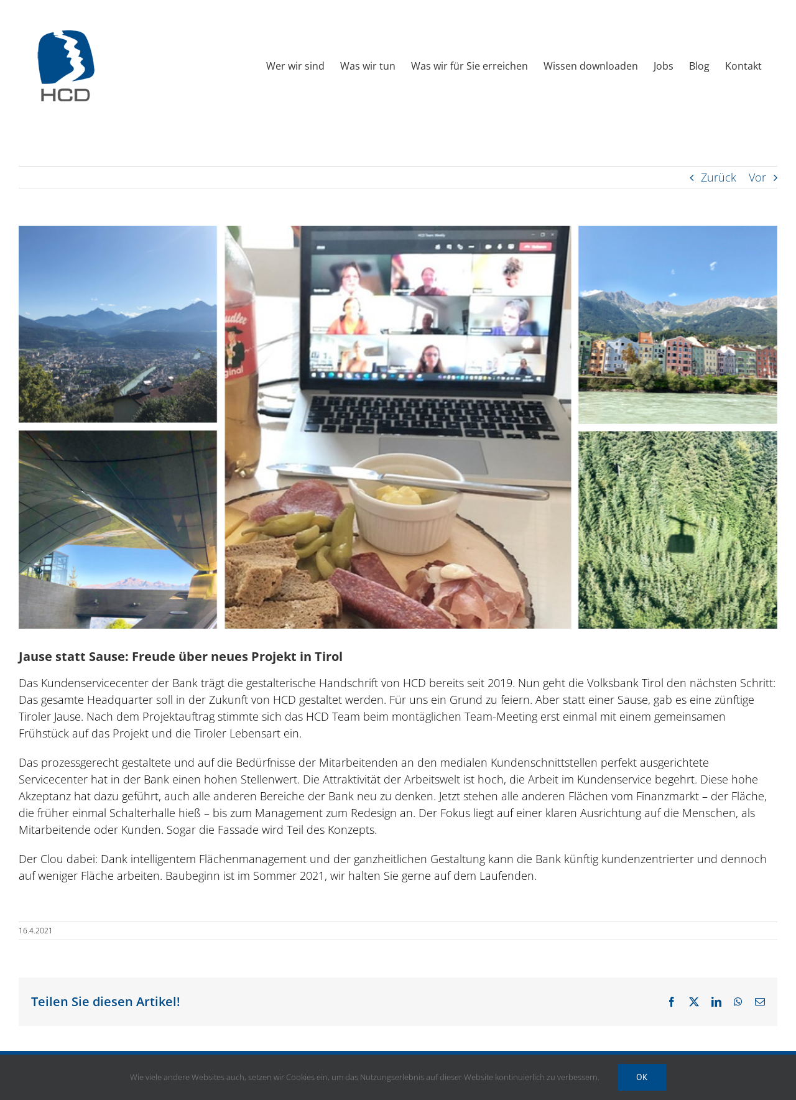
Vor (757, 177)
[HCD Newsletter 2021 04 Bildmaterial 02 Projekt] (398, 427)
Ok (642, 1077)
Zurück (718, 177)
